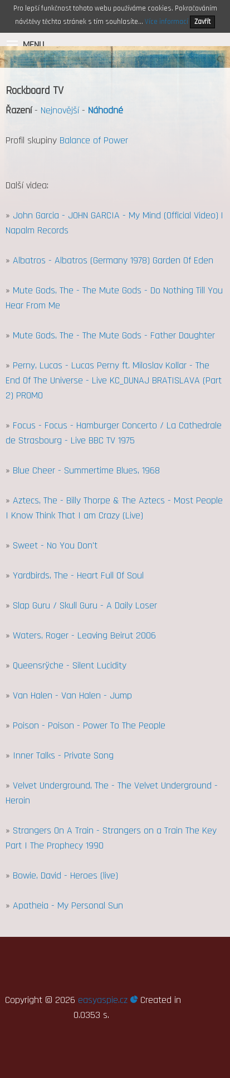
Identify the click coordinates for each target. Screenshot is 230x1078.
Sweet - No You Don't (55, 545)
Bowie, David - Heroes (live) (65, 875)
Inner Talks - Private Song (63, 755)
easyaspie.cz (108, 1000)
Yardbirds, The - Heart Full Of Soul (78, 575)
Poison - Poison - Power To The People (89, 725)
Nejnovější (60, 110)
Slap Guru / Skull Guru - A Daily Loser (85, 605)
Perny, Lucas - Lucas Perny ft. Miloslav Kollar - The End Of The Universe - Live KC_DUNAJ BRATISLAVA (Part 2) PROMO (114, 380)
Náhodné (105, 110)
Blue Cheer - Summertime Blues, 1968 (86, 470)
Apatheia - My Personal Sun (68, 905)
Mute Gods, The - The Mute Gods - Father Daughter (114, 335)
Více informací (166, 21)
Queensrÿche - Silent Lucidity (69, 665)
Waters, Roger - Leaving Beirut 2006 (84, 635)
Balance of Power (94, 140)
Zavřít (202, 21)
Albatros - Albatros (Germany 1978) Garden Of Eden (113, 260)
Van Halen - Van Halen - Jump (72, 695)
